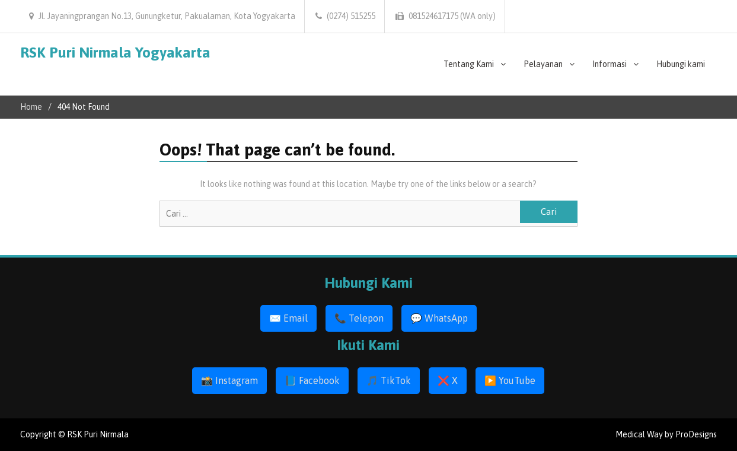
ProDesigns (696, 434)
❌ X (448, 380)
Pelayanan (543, 64)
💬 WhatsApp (439, 318)
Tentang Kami (469, 64)
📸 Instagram (229, 380)
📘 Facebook (312, 380)
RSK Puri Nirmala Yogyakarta (115, 52)
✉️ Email (288, 318)
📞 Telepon (359, 318)
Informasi (609, 64)
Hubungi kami (680, 64)
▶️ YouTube (509, 380)
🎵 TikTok (388, 380)
